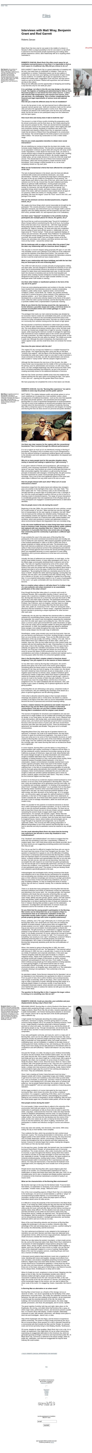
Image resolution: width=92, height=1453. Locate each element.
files (6, 5)
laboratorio (46, 1389)
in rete (46, 1395)
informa (46, 1391)
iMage (52, 1442)
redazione (43, 1383)
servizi (46, 1393)
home (2, 5)
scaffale (46, 1392)
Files (46, 15)
